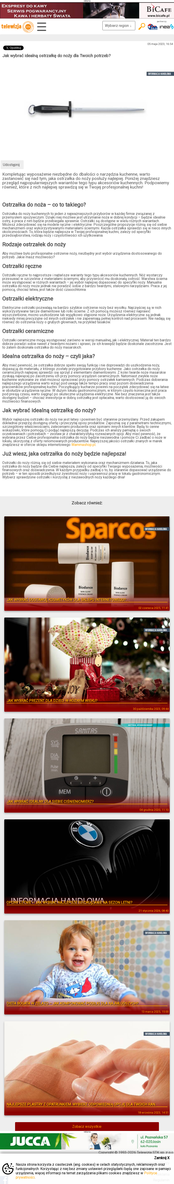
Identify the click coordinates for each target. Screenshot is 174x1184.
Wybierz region (119, 25)
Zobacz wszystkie (87, 1126)
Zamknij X (161, 1158)
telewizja (17, 27)
